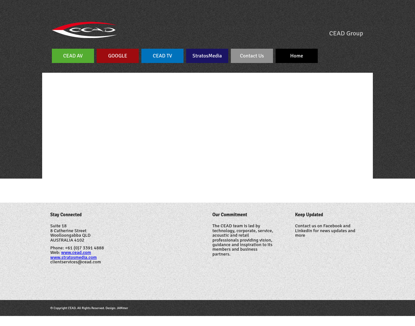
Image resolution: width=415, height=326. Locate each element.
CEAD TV (162, 56)
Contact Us (252, 56)
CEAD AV (73, 56)
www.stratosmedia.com (73, 257)
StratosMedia (207, 56)
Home (296, 56)
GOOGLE (117, 56)
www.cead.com (76, 252)
